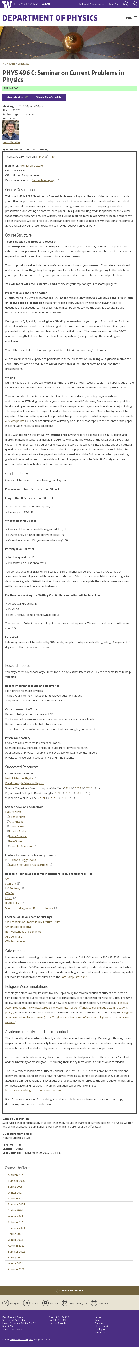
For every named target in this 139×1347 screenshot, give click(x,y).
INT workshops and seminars (23, 931)
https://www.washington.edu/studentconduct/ (33, 1090)
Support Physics (70, 1290)
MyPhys (114, 4)
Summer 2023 (16, 1228)
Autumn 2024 (16, 1198)
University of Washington (21, 1339)
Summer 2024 (16, 1204)
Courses (11, 63)
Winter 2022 (15, 1263)
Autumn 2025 (16, 1175)
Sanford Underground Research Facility (31, 908)
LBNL (10, 898)
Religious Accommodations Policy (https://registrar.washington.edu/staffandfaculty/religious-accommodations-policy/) (67, 1007)
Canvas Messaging (45, 180)
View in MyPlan (17, 97)
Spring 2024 (15, 1210)
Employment (101, 1329)
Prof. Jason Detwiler (32, 165)
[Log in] (125, 4)
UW (7, 878)
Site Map (99, 1323)
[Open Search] (134, 4)
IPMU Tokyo (14, 903)
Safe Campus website (74, 977)
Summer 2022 (16, 1251)
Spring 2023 (15, 1234)
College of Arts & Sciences (92, 4)
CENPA (9, 893)
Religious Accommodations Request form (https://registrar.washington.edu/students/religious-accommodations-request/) (69, 1017)
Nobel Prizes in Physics (21, 778)
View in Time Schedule (48, 97)
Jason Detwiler (11, 142)
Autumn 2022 (16, 1245)
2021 (69, 788)
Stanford (12, 883)
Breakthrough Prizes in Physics (26, 783)
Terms (98, 1320)
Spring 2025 (15, 1186)
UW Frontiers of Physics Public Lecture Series (32, 922)
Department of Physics (50, 18)
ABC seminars (13, 936)
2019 (91, 788)
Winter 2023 (15, 1240)
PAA (43, 156)
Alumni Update (102, 1326)
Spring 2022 (23, 63)
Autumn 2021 (16, 1269)
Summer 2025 (16, 1181)
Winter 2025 (15, 1192)
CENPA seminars (15, 941)
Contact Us (100, 1332)
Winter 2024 (15, 1216)
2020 (80, 788)
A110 (52, 156)
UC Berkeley (14, 888)
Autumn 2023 (16, 1222)
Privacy (98, 1317)
